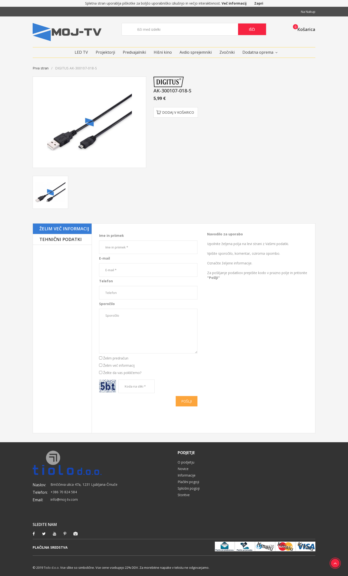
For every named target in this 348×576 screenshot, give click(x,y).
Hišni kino (163, 52)
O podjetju (186, 462)
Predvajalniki (134, 52)
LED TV (81, 52)
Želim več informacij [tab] (64, 229)
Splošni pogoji (189, 488)
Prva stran (41, 68)
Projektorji (105, 52)
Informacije (187, 475)
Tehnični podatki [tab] (60, 239)
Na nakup (308, 11)
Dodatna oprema (257, 52)
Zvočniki (227, 52)
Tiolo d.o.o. (51, 567)
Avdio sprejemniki (196, 52)
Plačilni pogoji (188, 481)
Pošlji (186, 401)
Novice (183, 468)
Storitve (184, 495)
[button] (302, 29)
